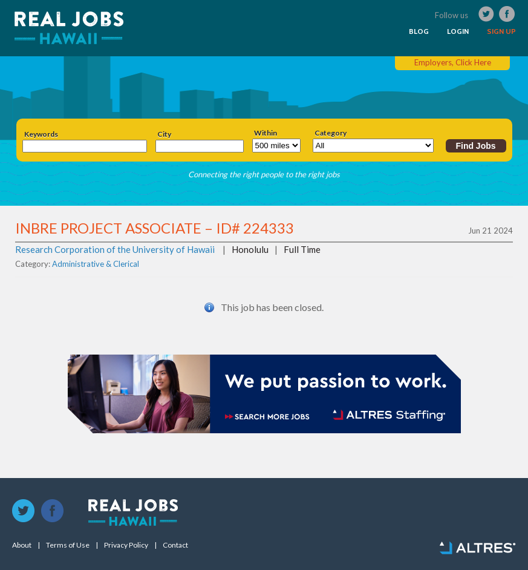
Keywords (41, 134)
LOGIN (458, 31)
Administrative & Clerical (95, 264)
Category (331, 133)
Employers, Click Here (452, 62)
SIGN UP (501, 31)
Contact (175, 545)
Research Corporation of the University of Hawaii (115, 249)
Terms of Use (68, 545)
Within (265, 133)
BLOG (419, 31)
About (21, 545)
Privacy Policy (126, 545)
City (164, 134)
